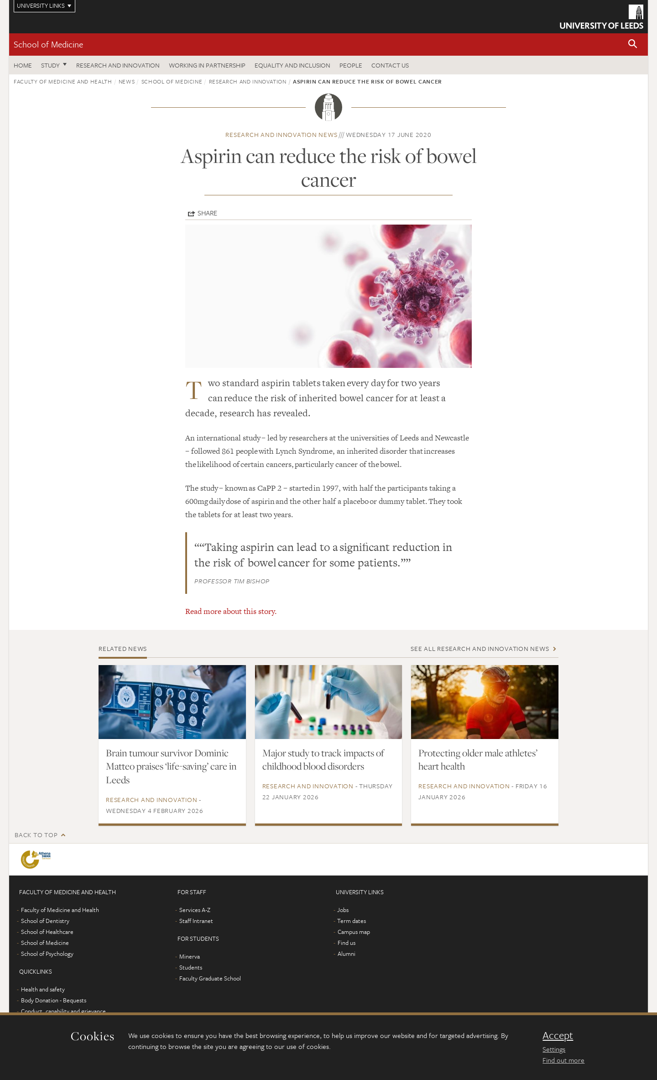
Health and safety (43, 989)
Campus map (354, 931)
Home (23, 65)
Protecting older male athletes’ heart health (477, 759)
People (350, 65)
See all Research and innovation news (480, 648)
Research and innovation (118, 65)
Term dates (351, 920)
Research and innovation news (281, 134)
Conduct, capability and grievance (63, 1011)
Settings (553, 1049)
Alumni (346, 953)
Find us (346, 942)
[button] (632, 44)
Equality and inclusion (292, 65)
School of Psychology (47, 953)
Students (190, 967)
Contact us (390, 65)
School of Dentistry (45, 920)
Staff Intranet (196, 920)
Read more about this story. (231, 611)
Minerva (189, 956)
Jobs (343, 909)
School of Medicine (48, 44)
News (127, 81)
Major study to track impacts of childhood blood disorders (323, 759)
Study (50, 65)
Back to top (36, 834)
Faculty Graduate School (210, 978)
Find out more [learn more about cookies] (563, 1060)
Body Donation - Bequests (53, 1000)
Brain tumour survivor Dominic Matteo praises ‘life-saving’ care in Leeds (171, 766)
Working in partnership (207, 65)
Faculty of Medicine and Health (63, 81)
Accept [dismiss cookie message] (557, 1035)
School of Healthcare (47, 931)
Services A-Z (194, 909)
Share (207, 213)
